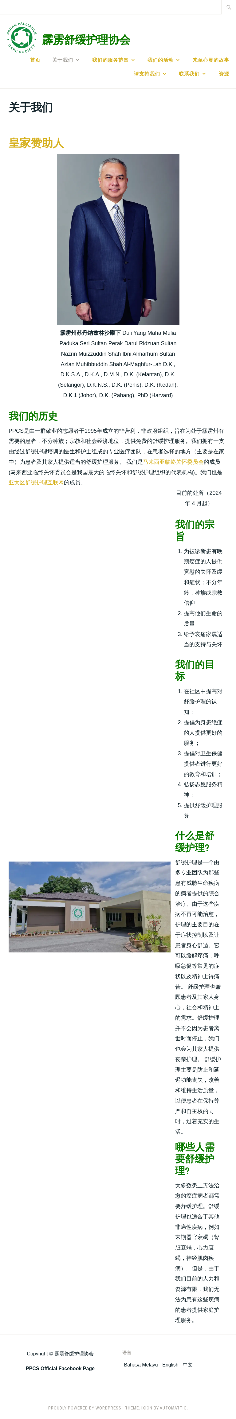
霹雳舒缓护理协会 (86, 39)
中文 (188, 1364)
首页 (35, 60)
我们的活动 (161, 60)
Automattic (173, 1408)
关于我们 (62, 60)
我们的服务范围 (110, 60)
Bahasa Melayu (141, 1364)
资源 (224, 73)
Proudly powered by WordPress (84, 1408)
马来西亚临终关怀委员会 (173, 462)
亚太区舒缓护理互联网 (36, 482)
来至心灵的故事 (211, 60)
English (170, 1364)
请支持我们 (147, 73)
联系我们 (189, 73)
